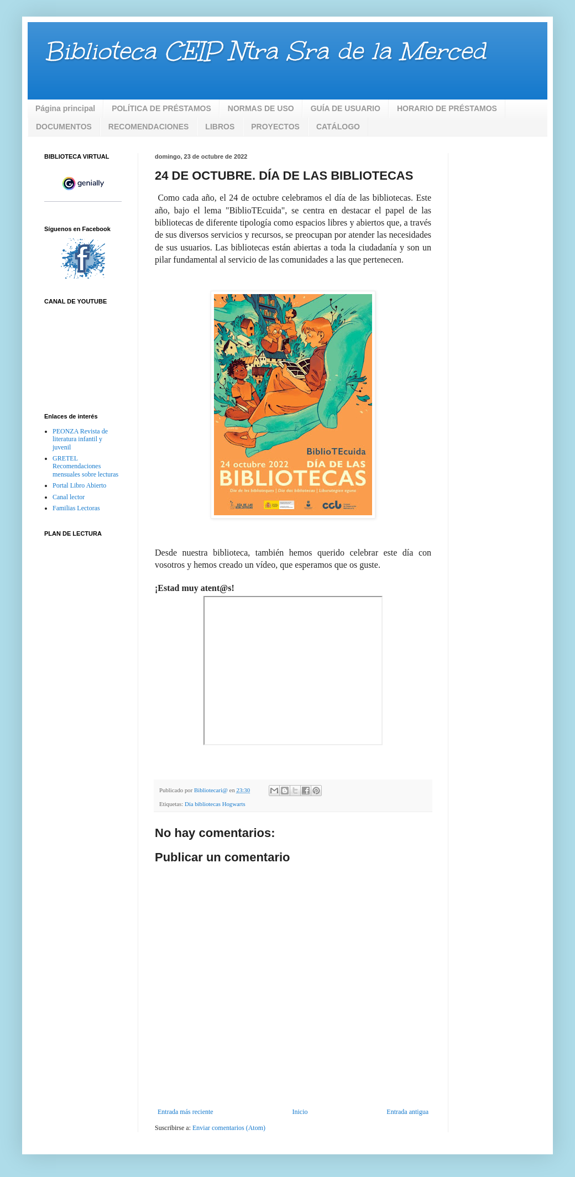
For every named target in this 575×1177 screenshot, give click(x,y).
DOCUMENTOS (64, 126)
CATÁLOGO (338, 126)
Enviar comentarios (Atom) (228, 1128)
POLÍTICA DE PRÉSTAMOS (161, 108)
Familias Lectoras (76, 508)
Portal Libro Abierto (79, 485)
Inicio (299, 1112)
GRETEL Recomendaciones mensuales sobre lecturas (85, 466)
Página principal (65, 108)
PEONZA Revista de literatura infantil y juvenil (80, 439)
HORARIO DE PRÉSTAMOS (447, 108)
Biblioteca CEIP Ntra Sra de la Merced (264, 50)
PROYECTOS (275, 126)
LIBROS (219, 126)
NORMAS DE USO (261, 108)
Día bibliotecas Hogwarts (215, 804)
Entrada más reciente (185, 1112)
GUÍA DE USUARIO (345, 108)
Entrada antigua (407, 1112)
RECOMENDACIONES (148, 126)
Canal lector (69, 497)
